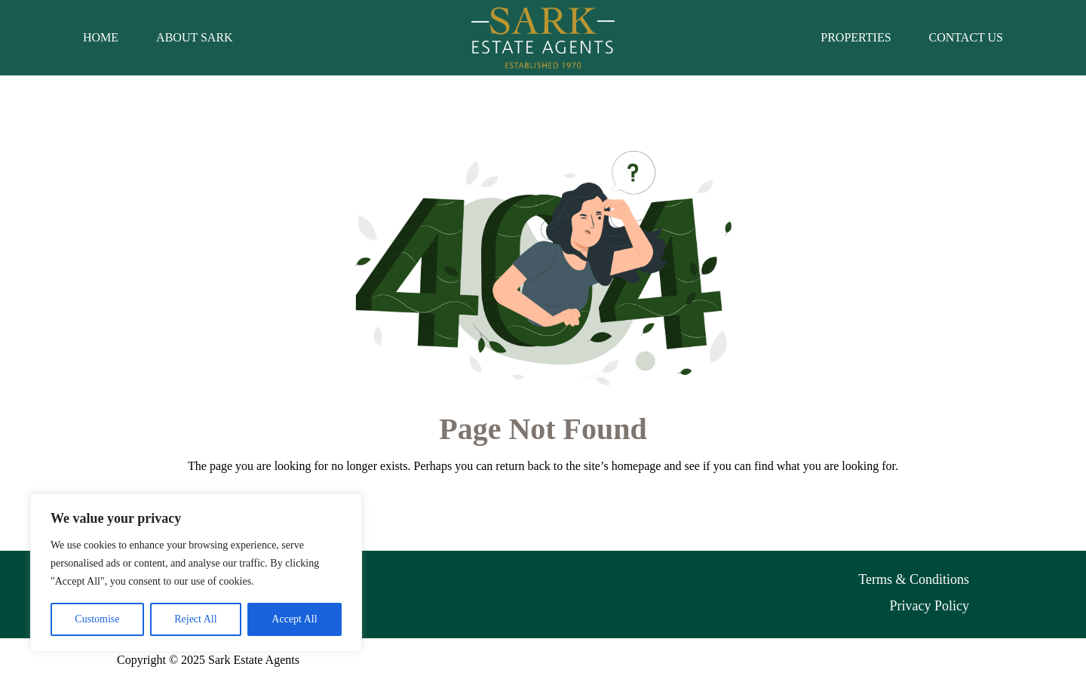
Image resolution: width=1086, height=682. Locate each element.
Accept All (294, 619)
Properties (856, 37)
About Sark (194, 37)
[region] (196, 572)
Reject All (195, 619)
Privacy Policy (930, 605)
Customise (97, 619)
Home (100, 37)
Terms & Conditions (913, 579)
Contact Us (966, 37)
